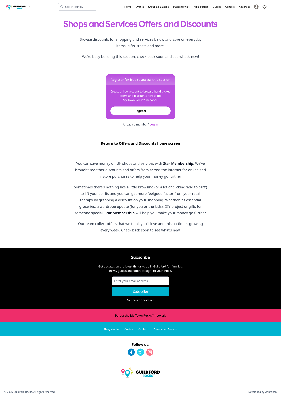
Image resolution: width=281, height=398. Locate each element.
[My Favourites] (264, 6)
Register (140, 111)
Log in (154, 124)
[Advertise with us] (273, 6)
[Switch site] (29, 7)
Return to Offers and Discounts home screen (140, 143)
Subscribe (140, 291)
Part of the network (140, 316)
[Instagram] (149, 352)
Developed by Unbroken (262, 392)
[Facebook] (131, 352)
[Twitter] (140, 352)
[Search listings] (77, 7)
